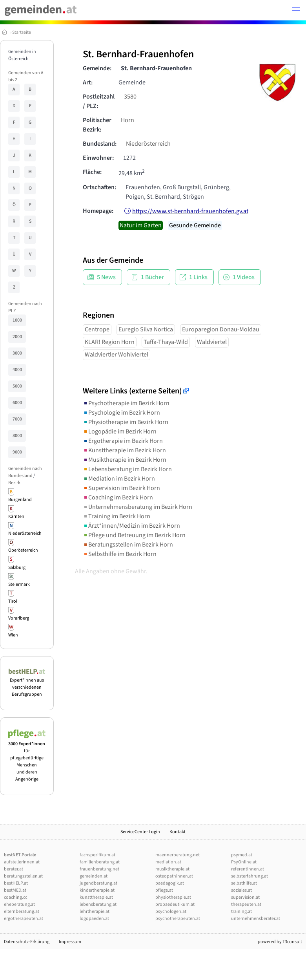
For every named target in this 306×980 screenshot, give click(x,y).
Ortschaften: (99, 187)
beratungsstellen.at (23, 876)
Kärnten (16, 516)
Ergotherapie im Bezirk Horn (123, 441)
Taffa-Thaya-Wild (166, 342)
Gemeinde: (97, 68)
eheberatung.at (19, 904)
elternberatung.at (21, 911)
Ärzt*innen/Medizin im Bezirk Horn (131, 525)
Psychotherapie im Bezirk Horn (126, 403)
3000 (17, 353)
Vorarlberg (18, 618)
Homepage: (98, 211)
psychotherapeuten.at (177, 918)
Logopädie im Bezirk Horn (120, 431)
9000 (17, 452)
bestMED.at (15, 890)
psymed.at (241, 855)
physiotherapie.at (173, 897)
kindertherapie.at (97, 890)
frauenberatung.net (99, 869)
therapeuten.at (246, 904)
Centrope (97, 329)
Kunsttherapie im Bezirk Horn (124, 450)
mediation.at (168, 862)
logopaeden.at (94, 918)
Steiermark (19, 584)
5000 (17, 386)
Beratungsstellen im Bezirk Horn (128, 544)
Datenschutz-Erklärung (26, 941)
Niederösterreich (25, 533)
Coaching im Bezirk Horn (118, 497)
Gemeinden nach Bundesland (25, 472)
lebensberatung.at (98, 904)
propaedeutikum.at (175, 904)
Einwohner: (98, 158)
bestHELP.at (16, 883)
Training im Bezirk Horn (116, 516)
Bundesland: (100, 143)
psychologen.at (170, 911)
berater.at (13, 869)
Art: (88, 82)
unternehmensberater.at (255, 918)
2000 (17, 336)
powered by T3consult (280, 941)
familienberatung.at (100, 862)
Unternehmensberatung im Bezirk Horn (137, 507)
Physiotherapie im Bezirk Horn (125, 422)
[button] (296, 10)
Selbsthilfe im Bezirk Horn (120, 554)
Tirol (12, 601)
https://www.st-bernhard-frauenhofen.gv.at (190, 211)
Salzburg (17, 567)
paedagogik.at (169, 883)
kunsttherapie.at (96, 897)
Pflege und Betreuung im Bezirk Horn (134, 535)
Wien (13, 635)
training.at (241, 911)
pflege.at (164, 890)
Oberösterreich (23, 550)
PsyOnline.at (244, 862)
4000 (17, 369)
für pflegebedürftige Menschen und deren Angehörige (27, 758)
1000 (17, 320)
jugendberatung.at (98, 883)
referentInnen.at (247, 869)
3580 (130, 96)
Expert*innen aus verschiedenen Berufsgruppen (27, 684)
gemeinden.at (93, 876)
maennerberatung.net (177, 855)
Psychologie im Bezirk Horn (121, 412)
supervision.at (245, 897)
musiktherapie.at (172, 869)
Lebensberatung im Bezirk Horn (127, 469)
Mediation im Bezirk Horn (119, 478)
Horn (127, 120)
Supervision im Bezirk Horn (121, 488)
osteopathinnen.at (174, 876)
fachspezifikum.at (97, 855)
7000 (17, 419)
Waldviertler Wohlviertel (116, 354)
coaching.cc (15, 897)
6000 (17, 402)
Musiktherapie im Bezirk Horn (124, 459)
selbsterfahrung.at (249, 876)
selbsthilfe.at (244, 883)
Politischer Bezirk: (97, 125)
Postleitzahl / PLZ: (99, 101)
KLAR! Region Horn (110, 342)
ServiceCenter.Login (140, 831)
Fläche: (92, 172)
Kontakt (177, 831)
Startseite (21, 32)
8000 (17, 435)
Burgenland (20, 499)
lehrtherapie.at (94, 911)
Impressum (70, 941)
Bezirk (14, 482)
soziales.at (241, 890)
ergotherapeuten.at (23, 918)
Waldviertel (212, 342)
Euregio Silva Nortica (145, 329)
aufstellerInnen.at (22, 862)
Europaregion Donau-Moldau (220, 329)
